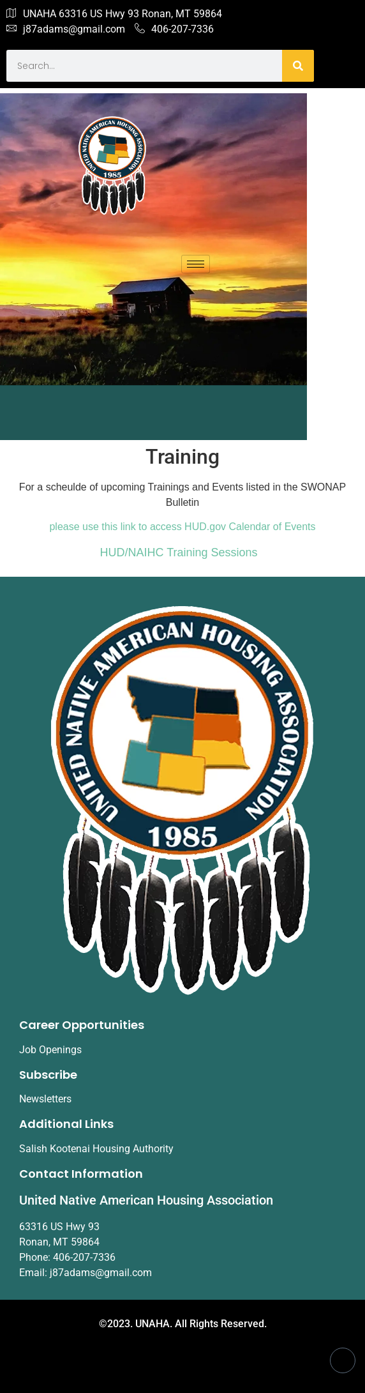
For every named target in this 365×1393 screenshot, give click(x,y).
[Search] (298, 66)
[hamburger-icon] (195, 264)
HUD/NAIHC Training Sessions (179, 552)
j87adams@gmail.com (65, 29)
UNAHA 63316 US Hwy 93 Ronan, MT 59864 (114, 14)
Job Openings (50, 1050)
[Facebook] (342, 1360)
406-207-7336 (174, 29)
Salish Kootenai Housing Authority (96, 1149)
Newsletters (45, 1099)
